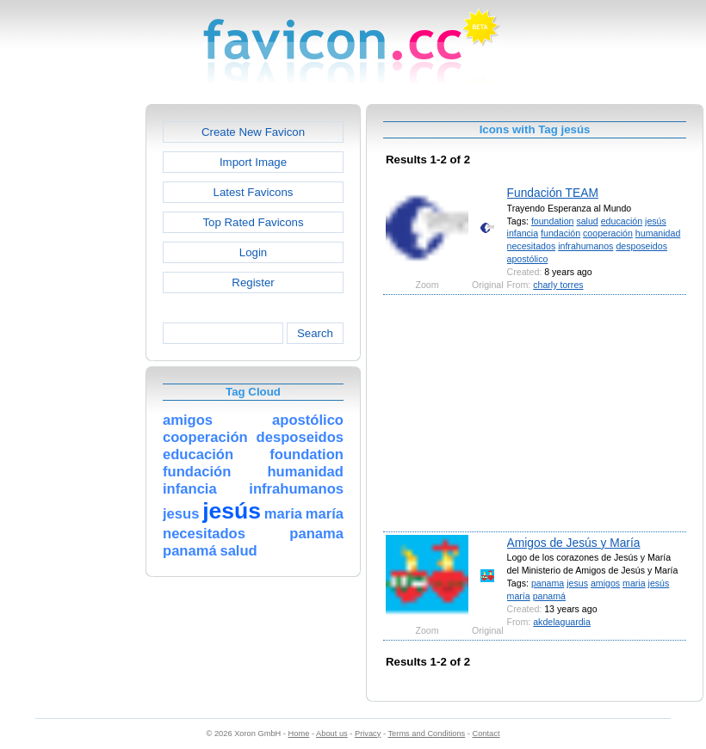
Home (299, 733)
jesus (577, 583)
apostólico (527, 259)
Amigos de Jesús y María (574, 542)
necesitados (531, 246)
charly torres (558, 284)
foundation (552, 221)
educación (621, 221)
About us (332, 733)
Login (253, 252)
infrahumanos (585, 246)
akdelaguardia (562, 622)
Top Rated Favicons (252, 222)
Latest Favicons (254, 192)
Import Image (253, 162)
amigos (605, 583)
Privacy (368, 733)
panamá (549, 596)
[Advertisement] (71, 362)
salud (587, 221)
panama (547, 583)
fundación (560, 233)
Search (315, 333)
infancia (523, 233)
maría (518, 596)
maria (634, 583)
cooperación (608, 233)
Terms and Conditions (426, 733)
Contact (486, 733)
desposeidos (641, 246)
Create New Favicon (253, 132)
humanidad (658, 233)
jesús (655, 221)
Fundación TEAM (552, 193)
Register (253, 282)
